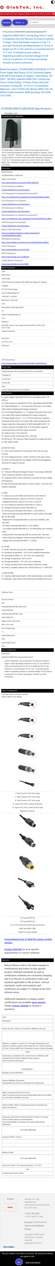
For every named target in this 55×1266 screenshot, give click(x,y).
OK (19, 1262)
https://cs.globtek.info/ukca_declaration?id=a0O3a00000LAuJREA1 (27, 219)
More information (33, 1262)
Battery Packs (31, 14)
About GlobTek (6, 14)
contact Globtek (20, 1005)
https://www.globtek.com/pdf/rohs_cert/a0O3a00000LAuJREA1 (25, 242)
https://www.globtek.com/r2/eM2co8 (15, 257)
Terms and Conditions (34, 1226)
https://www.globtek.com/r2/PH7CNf (15, 250)
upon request (38, 1002)
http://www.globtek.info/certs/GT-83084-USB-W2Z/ (20, 183)
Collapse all (11, 113)
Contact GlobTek (13, 949)
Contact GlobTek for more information (16, 190)
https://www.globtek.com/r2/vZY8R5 (15, 264)
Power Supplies (19, 14)
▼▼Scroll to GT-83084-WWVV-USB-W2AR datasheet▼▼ (24, 32)
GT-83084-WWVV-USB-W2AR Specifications (26, 108)
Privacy (28, 1229)
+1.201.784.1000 (53, 14)
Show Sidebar (8, 1247)
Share (18, 22)
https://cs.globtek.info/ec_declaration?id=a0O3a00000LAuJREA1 (26, 197)
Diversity (28, 1222)
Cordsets (41, 14)
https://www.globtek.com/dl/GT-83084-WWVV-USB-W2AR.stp (24, 363)
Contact (48, 14)
